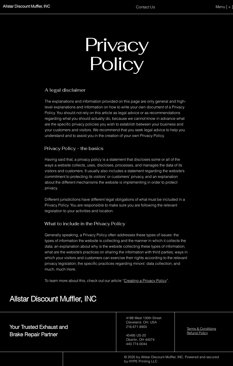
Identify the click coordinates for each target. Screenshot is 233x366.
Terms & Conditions (201, 328)
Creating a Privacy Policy (145, 280)
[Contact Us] (145, 6)
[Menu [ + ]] (217, 6)
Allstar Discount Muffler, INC (53, 298)
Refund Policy (197, 333)
